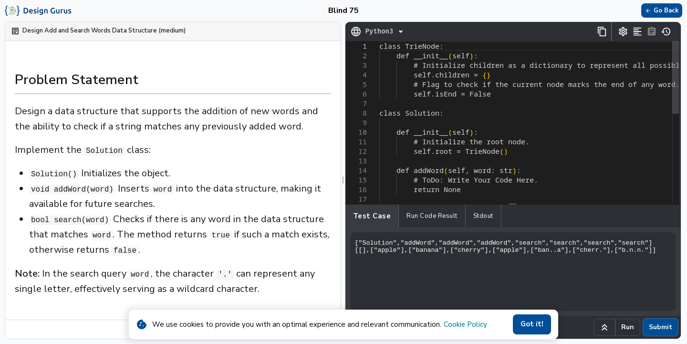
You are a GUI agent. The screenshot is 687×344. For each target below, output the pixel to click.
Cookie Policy (465, 324)
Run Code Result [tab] (432, 216)
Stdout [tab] (483, 216)
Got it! (532, 324)
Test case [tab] (372, 216)
